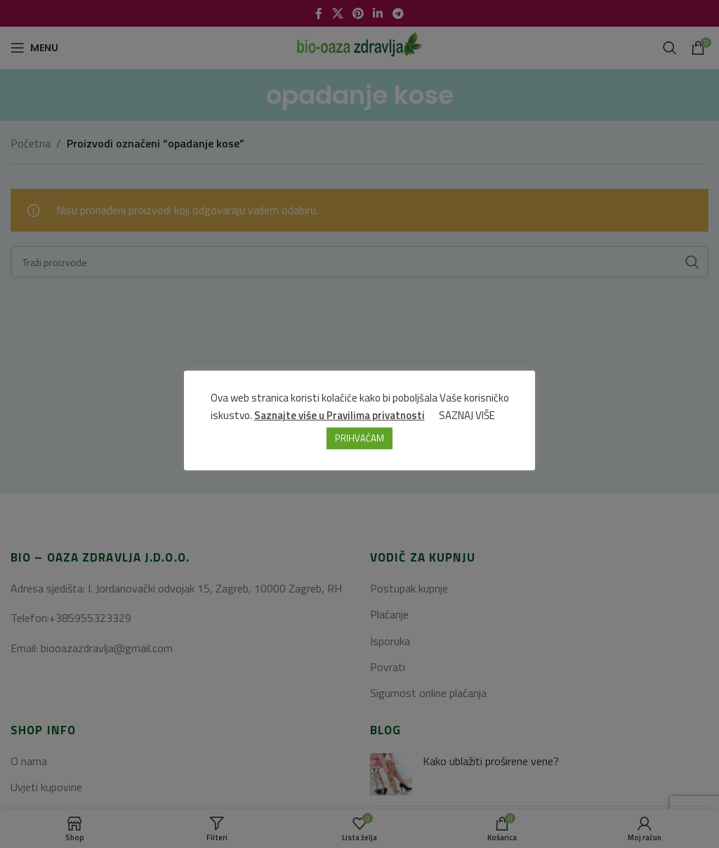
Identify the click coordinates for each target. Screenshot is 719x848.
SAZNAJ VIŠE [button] (467, 415)
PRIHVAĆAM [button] (359, 438)
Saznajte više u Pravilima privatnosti (339, 415)
